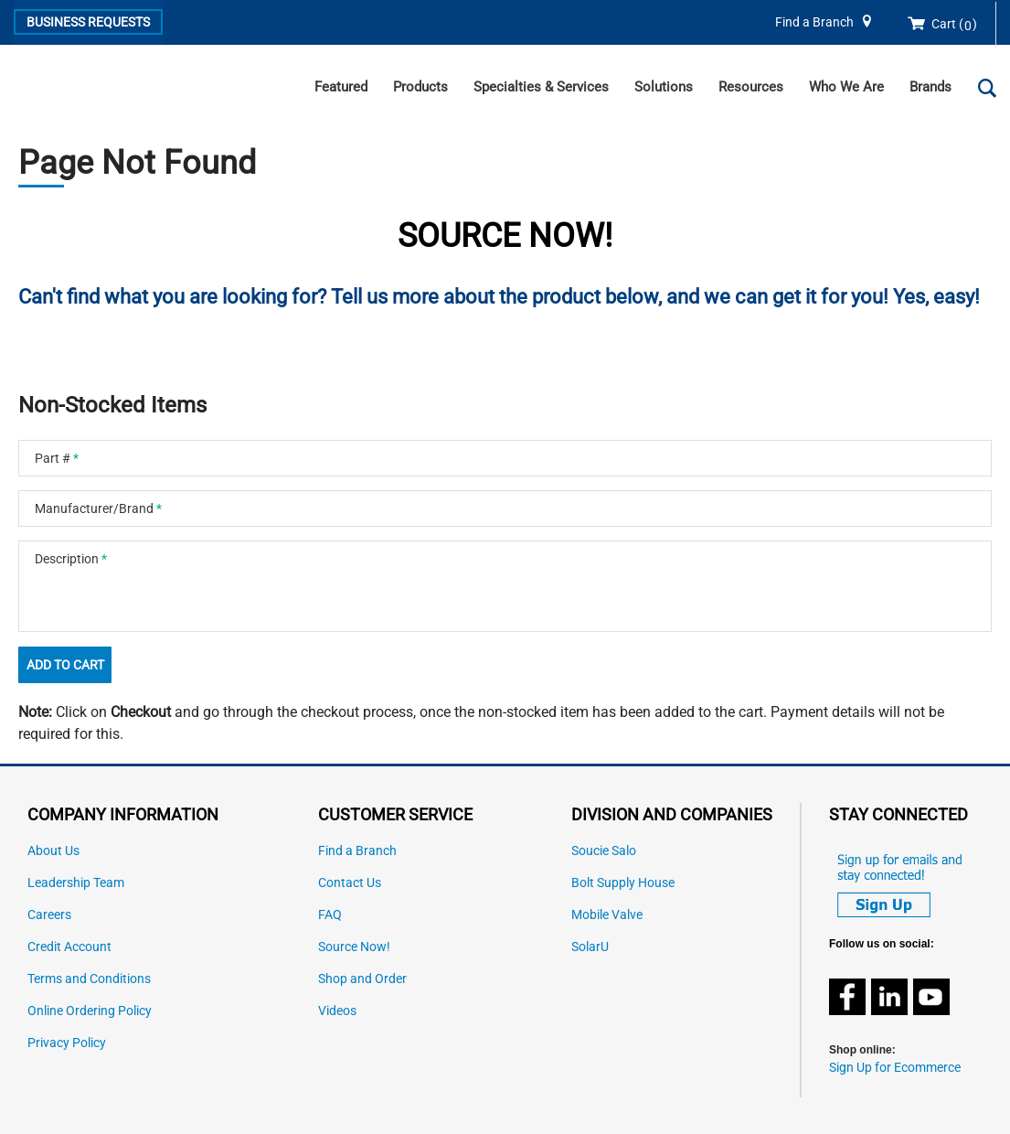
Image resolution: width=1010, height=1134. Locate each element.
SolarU (590, 947)
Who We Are (846, 87)
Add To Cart (65, 665)
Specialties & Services (541, 87)
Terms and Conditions (89, 979)
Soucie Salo (603, 851)
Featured (340, 87)
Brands (930, 87)
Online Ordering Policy (89, 1011)
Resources (750, 87)
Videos (337, 1011)
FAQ (330, 915)
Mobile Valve (607, 915)
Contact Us (349, 883)
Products (420, 87)
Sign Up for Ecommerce (895, 1068)
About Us (53, 851)
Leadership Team (75, 883)
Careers (49, 915)
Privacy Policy (66, 1043)
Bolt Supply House (623, 883)
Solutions (663, 87)
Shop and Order (362, 979)
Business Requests (88, 22)
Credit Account (69, 947)
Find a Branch (814, 22)
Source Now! (354, 947)
